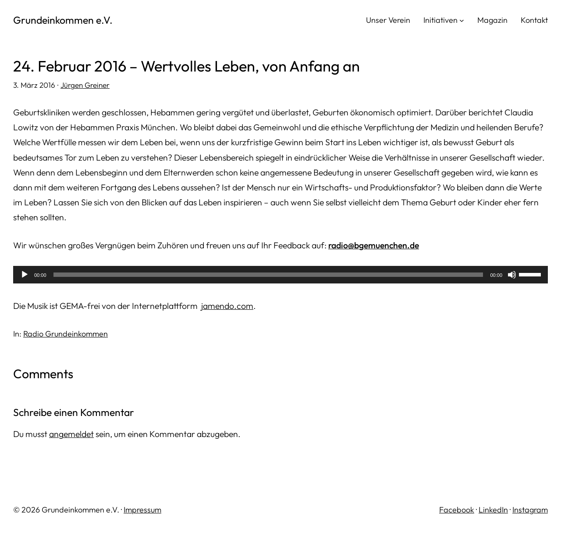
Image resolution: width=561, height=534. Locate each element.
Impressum (142, 510)
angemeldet (71, 434)
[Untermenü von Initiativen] (461, 20)
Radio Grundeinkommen (65, 334)
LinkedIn (493, 510)
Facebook (456, 510)
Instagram (530, 510)
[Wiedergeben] (24, 274)
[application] (280, 274)
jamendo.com (227, 306)
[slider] (268, 274)
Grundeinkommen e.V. (63, 20)
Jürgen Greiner (85, 85)
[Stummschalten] (512, 274)
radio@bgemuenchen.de (373, 245)
